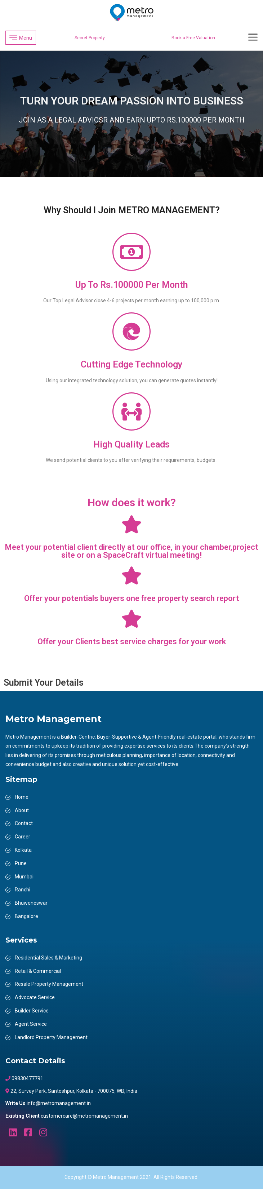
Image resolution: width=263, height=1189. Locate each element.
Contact (24, 823)
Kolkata (23, 850)
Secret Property (90, 37)
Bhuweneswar (31, 903)
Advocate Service (35, 997)
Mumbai (24, 876)
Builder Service (32, 1011)
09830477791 (26, 1078)
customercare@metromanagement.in (84, 1116)
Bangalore (26, 916)
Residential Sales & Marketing (48, 958)
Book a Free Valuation (193, 37)
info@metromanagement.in (59, 1103)
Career (22, 837)
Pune (21, 863)
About (22, 810)
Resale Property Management (49, 984)
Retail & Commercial (38, 971)
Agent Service (31, 1024)
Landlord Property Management (51, 1037)
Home (21, 797)
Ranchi (22, 889)
